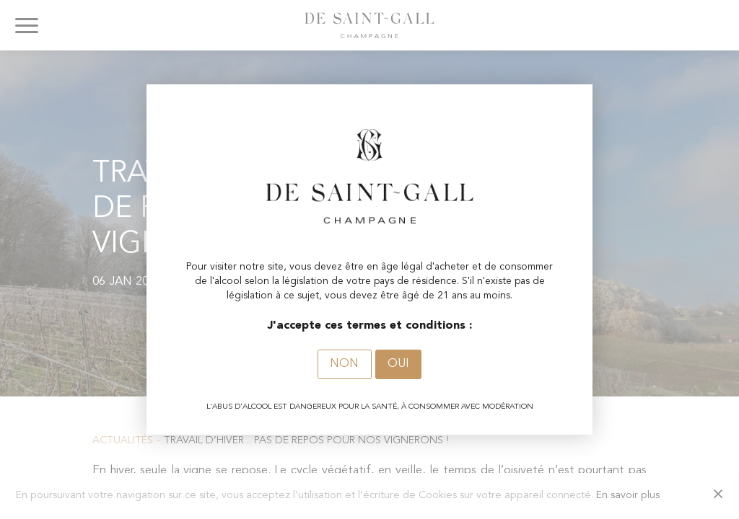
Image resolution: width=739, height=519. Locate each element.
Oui (398, 364)
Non (344, 364)
